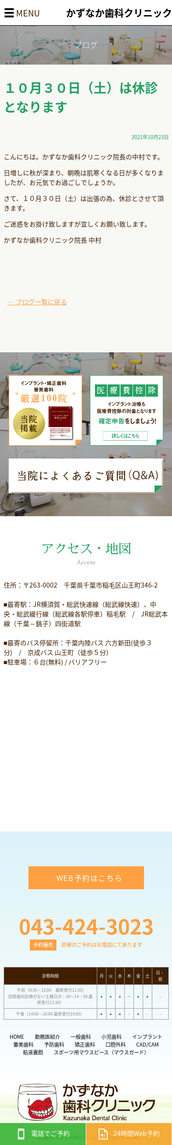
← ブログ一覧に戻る (37, 301)
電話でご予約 (43, 1133)
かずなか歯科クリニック (119, 12)
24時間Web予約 (129, 1133)
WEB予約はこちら (89, 877)
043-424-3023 (86, 926)
